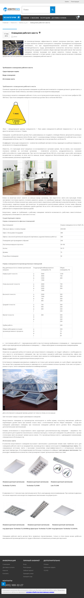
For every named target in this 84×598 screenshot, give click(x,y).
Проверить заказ (28, 573)
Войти (67, 1)
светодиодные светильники (68, 450)
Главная (26, 18)
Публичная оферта (49, 567)
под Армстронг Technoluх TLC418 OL (65, 528)
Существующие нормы (11, 71)
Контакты (26, 22)
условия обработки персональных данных (40, 592)
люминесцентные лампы (69, 446)
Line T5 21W (55, 485)
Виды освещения (9, 75)
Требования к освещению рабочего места (18, 67)
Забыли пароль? (28, 570)
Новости (5, 570)
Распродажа (45, 18)
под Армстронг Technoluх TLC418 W (15, 528)
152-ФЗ (46, 570)
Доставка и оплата (59, 18)
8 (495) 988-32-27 (13, 585)
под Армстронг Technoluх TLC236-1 (40, 528)
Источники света (9, 79)
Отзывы (46, 564)
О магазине (34, 18)
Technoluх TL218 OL (9, 485)
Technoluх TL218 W (33, 485)
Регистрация (75, 1)
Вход (24, 564)
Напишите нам (27, 576)
